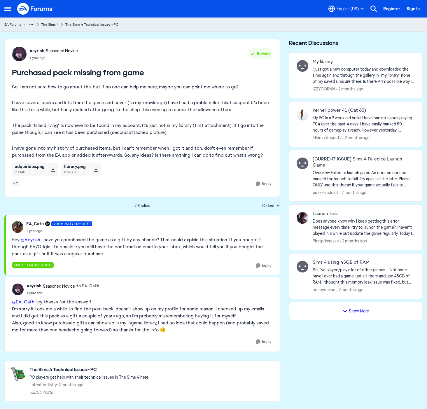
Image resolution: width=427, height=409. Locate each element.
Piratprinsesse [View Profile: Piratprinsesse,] (326, 241)
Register (391, 8)
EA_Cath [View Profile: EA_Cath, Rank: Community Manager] (35, 223)
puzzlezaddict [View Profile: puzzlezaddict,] (325, 192)
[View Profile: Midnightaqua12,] (302, 114)
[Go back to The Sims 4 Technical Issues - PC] (89, 370)
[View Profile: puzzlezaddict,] (302, 163)
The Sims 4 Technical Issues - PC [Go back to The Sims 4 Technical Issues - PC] (91, 24)
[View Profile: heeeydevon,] (302, 266)
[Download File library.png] (95, 169)
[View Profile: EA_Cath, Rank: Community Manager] (17, 227)
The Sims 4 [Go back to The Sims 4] (50, 24)
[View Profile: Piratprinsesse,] (302, 218)
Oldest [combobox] (271, 206)
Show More (356, 311)
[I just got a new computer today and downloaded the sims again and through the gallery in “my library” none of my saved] (364, 75)
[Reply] (264, 184)
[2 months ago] (349, 89)
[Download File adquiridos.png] (53, 169)
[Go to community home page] (35, 9)
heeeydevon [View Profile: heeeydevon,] (324, 289)
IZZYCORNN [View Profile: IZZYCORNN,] (324, 89)
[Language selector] (346, 9)
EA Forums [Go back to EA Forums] (12, 24)
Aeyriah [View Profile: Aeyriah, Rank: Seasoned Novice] (36, 50)
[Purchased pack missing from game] (59, 230)
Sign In (413, 8)
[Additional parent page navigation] (31, 24)
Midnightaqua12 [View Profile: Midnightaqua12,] (327, 137)
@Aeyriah (30, 240)
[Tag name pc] (16, 183)
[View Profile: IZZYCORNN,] (302, 66)
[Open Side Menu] (7, 8)
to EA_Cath (87, 286)
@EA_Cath (23, 302)
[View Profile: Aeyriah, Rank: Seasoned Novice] (19, 54)
